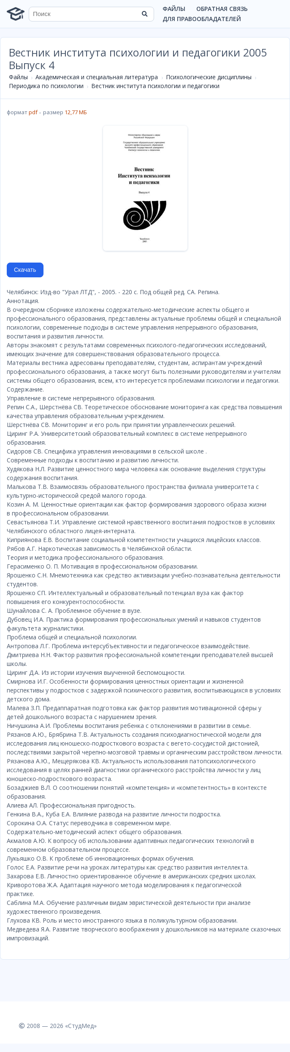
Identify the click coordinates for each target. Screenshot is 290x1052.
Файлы (174, 9)
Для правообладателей (202, 19)
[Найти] (145, 14)
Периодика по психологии (46, 86)
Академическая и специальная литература (96, 77)
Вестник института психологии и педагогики (155, 86)
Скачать (25, 269)
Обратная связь (222, 9)
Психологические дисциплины (209, 77)
